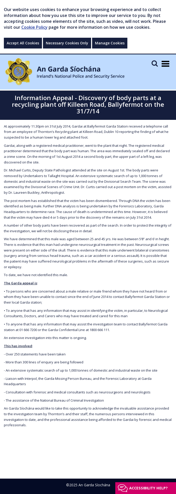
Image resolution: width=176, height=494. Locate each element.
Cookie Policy (34, 27)
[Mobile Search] (155, 63)
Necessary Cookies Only (67, 43)
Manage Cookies (110, 43)
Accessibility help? (148, 488)
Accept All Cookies (23, 43)
